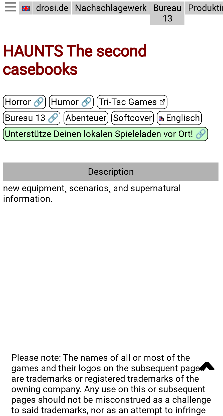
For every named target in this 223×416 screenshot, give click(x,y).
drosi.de (52, 8)
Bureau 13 (165, 13)
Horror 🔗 (24, 102)
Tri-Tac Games (126, 102)
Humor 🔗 (70, 102)
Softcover (131, 118)
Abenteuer (85, 118)
